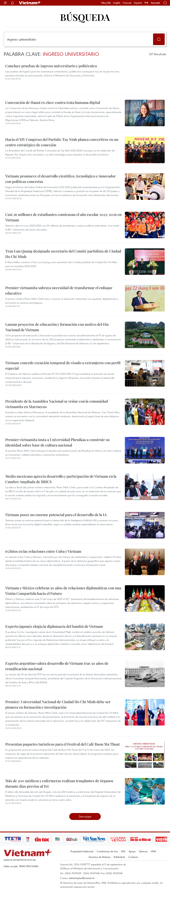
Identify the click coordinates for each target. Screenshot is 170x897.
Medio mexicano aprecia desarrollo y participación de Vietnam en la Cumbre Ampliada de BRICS (60, 479)
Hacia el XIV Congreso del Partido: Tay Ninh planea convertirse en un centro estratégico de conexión (61, 142)
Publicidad (119, 857)
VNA (153, 851)
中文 (146, 3)
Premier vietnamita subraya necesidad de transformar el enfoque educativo (58, 290)
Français (127, 2)
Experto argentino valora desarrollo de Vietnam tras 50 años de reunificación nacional (56, 666)
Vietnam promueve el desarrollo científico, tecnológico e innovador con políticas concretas (60, 178)
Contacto (133, 857)
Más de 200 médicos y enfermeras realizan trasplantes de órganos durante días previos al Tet (59, 783)
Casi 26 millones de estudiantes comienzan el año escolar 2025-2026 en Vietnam (63, 217)
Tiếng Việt (106, 2)
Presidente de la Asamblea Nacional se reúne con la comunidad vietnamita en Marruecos (56, 404)
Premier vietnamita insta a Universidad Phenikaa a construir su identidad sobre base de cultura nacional (57, 442)
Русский (155, 3)
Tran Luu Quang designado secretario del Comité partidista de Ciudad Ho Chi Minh (63, 254)
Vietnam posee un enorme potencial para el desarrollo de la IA (56, 514)
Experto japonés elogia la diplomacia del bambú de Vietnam (54, 626)
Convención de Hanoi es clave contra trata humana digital (52, 102)
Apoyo (132, 851)
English (116, 2)
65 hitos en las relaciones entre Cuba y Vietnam (43, 551)
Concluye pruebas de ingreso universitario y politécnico (51, 65)
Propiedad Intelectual (82, 851)
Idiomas (143, 851)
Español (138, 2)
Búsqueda (85, 17)
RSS (123, 851)
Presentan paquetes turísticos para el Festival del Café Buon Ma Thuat (62, 744)
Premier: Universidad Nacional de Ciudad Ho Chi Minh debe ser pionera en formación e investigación (57, 704)
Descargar (85, 816)
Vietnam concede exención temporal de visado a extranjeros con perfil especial (62, 365)
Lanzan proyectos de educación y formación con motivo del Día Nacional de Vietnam (57, 327)
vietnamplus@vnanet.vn (82, 878)
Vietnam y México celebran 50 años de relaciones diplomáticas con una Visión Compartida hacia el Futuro (63, 590)
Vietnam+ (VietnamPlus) (30, 2)
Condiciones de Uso (107, 851)
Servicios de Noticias (99, 857)
